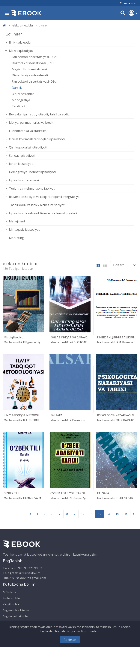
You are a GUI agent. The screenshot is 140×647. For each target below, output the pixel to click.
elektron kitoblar (22, 25)
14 (117, 514)
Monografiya (21, 100)
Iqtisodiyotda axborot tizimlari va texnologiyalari (43, 213)
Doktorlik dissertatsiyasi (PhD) (33, 63)
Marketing (16, 238)
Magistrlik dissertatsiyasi (29, 69)
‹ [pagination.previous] (30, 514)
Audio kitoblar (11, 598)
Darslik (17, 88)
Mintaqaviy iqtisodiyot (24, 229)
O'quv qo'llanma (23, 94)
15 (125, 514)
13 (108, 514)
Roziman (70, 640)
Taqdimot (18, 106)
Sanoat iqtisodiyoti (22, 156)
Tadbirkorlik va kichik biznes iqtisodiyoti (37, 205)
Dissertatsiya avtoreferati (30, 75)
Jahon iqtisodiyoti (21, 164)
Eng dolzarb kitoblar (15, 616)
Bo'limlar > (9, 592)
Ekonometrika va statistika (27, 131)
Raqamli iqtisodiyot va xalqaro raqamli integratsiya (44, 197)
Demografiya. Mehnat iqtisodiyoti (32, 172)
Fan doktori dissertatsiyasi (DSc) (34, 57)
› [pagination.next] (133, 514)
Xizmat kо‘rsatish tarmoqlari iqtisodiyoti (37, 139)
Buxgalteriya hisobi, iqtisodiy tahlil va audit (39, 114)
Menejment (17, 221)
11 (91, 514)
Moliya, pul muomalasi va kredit (31, 123)
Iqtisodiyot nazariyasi (24, 180)
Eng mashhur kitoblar (16, 610)
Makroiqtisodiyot (21, 51)
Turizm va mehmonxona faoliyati (32, 188)
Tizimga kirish (128, 3)
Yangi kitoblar (11, 604)
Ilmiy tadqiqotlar (20, 42)
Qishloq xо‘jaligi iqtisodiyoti (28, 147)
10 (82, 514)
